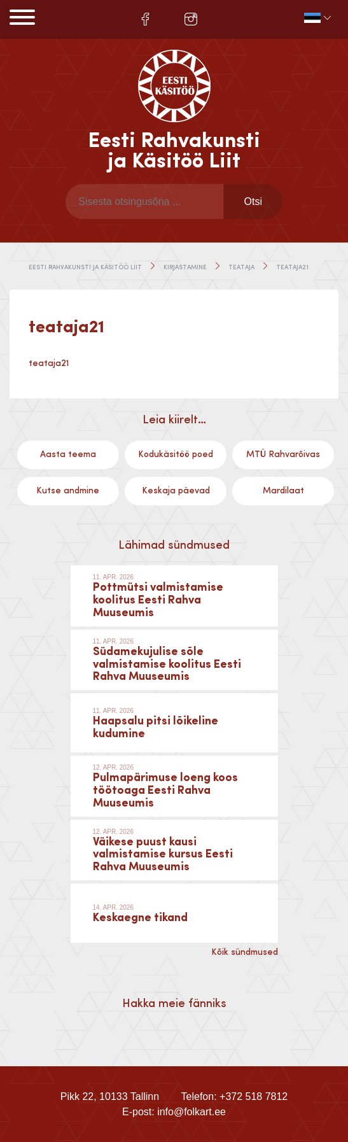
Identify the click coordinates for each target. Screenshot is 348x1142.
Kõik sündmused (244, 952)
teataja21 (49, 363)
